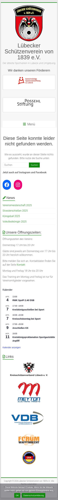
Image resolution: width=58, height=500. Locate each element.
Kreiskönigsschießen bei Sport (28, 309)
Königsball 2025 (11, 216)
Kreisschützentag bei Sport (27, 319)
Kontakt (21, 264)
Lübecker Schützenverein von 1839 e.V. (28, 51)
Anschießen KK (20, 328)
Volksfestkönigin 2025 (15, 221)
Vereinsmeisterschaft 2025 (17, 205)
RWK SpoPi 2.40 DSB (23, 300)
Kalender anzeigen (12, 347)
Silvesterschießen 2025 (15, 210)
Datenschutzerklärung (33, 495)
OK (17, 495)
